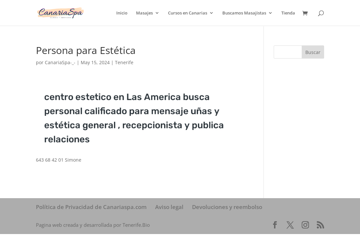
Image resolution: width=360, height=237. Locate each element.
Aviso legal (169, 207)
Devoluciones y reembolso (227, 207)
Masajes (144, 13)
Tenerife (124, 62)
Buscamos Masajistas (244, 13)
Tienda (288, 13)
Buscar (312, 52)
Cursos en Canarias (187, 13)
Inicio (121, 13)
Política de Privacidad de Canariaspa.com (91, 207)
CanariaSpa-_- (60, 62)
